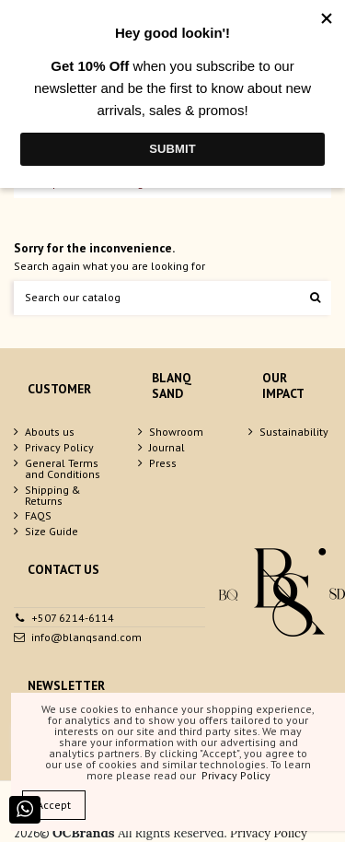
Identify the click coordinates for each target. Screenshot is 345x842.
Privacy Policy (59, 447)
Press (163, 463)
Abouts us (50, 432)
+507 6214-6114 (72, 618)
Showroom (176, 432)
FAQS (38, 515)
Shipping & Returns (53, 496)
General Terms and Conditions (62, 469)
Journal (167, 447)
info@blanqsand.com (86, 637)
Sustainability (293, 432)
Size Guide (51, 531)
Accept (54, 805)
